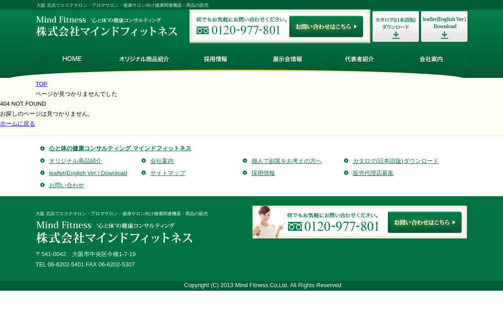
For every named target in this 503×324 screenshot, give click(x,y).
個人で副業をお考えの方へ (287, 161)
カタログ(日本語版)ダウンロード (396, 161)
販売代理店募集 (373, 173)
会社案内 (431, 59)
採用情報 (216, 59)
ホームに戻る (17, 123)
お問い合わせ (66, 185)
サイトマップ (167, 173)
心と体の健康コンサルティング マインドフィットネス (120, 148)
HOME (72, 59)
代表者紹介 (359, 59)
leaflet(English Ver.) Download (88, 173)
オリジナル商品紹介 (144, 59)
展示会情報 (287, 59)
